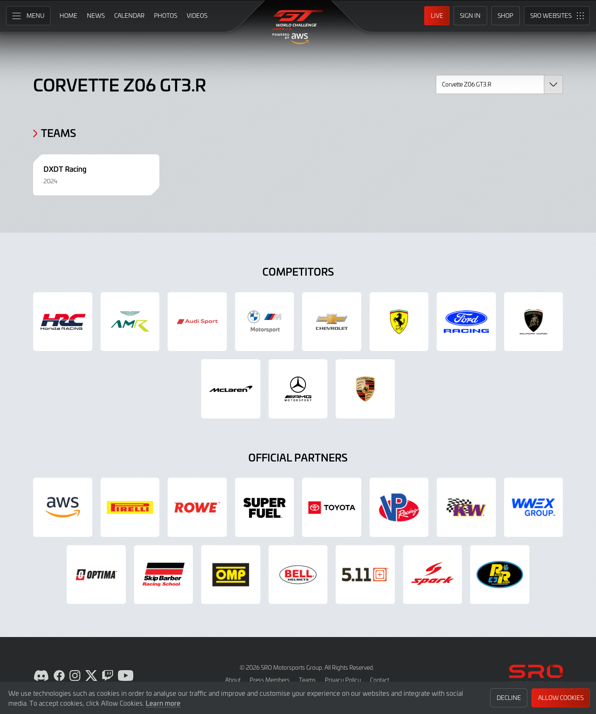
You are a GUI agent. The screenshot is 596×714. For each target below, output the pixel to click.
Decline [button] (509, 698)
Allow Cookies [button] (561, 698)
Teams (307, 680)
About (232, 680)
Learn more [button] (163, 702)
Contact (379, 680)
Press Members (270, 680)
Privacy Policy (343, 680)
